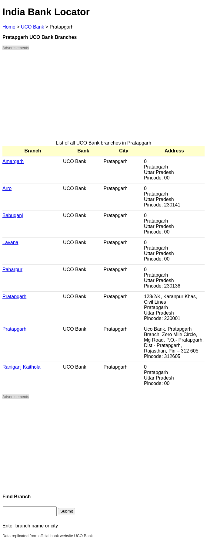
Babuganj (12, 215)
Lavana (10, 242)
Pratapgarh (14, 296)
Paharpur (12, 269)
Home (8, 26)
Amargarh (13, 161)
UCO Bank (32, 26)
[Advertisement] (103, 97)
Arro (7, 188)
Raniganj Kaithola (21, 367)
